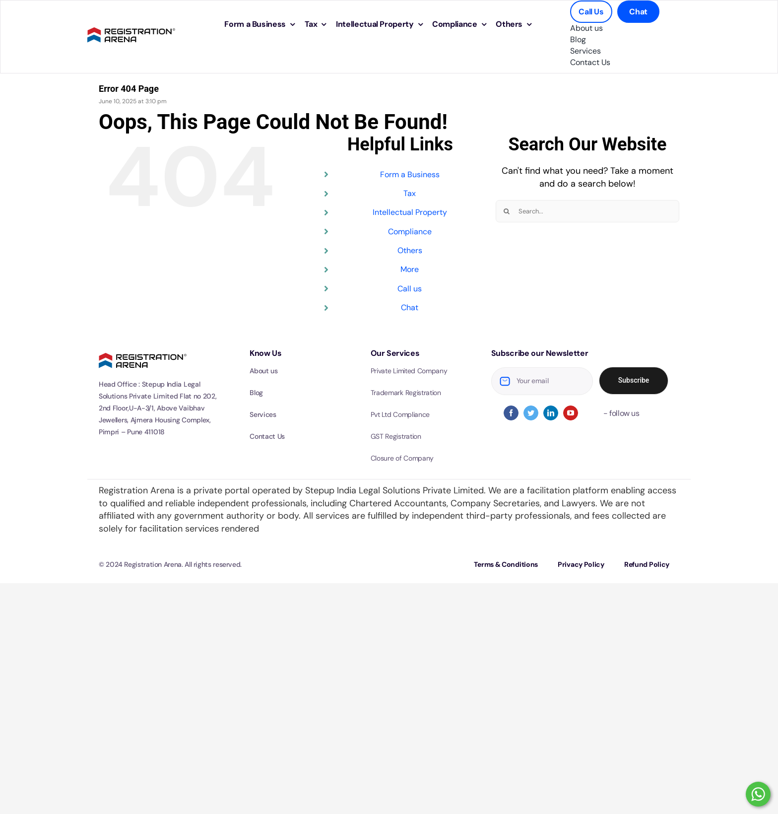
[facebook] (511, 413)
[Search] (507, 211)
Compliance (410, 231)
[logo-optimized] (131, 26)
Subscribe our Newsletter (539, 353)
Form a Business (410, 174)
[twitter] (530, 413)
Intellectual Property (410, 212)
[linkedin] (550, 413)
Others (409, 250)
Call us (409, 288)
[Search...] (587, 211)
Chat (409, 307)
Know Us (265, 353)
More (409, 269)
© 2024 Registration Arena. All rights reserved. (170, 564)
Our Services (395, 353)
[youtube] (570, 413)
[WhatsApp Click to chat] (758, 794)
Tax (409, 193)
